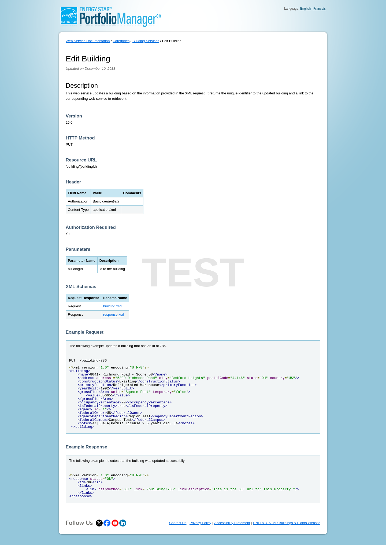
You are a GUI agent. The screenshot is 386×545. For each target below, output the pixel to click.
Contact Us (177, 523)
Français (319, 8)
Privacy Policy (200, 523)
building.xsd (112, 306)
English (305, 8)
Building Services (145, 41)
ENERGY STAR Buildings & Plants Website (286, 523)
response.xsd (113, 314)
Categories (121, 41)
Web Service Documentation (88, 41)
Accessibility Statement (232, 523)
